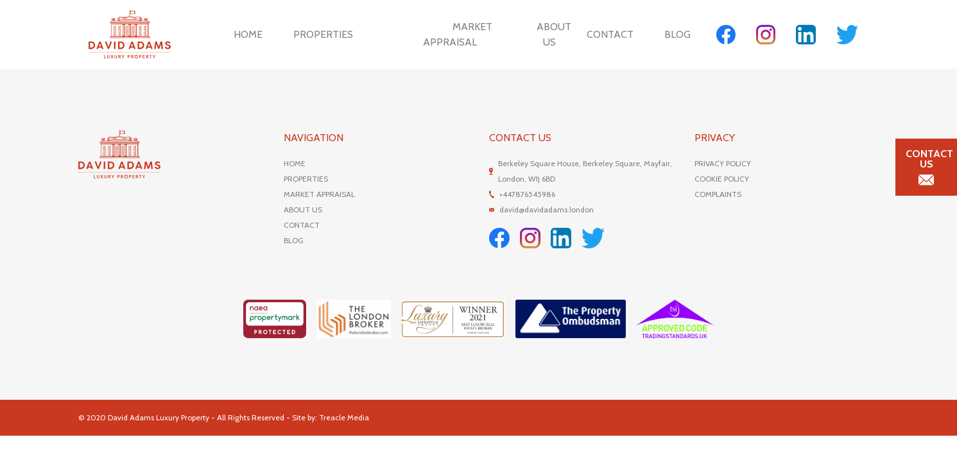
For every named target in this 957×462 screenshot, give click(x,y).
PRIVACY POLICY (722, 163)
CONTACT (302, 225)
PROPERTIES (306, 179)
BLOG (294, 240)
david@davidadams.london (546, 209)
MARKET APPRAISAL (319, 194)
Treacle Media (344, 417)
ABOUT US (303, 209)
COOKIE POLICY (721, 179)
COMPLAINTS (717, 194)
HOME (295, 163)
